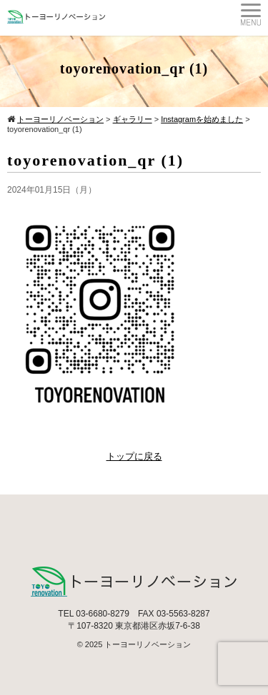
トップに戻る (134, 456)
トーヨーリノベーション (147, 644)
